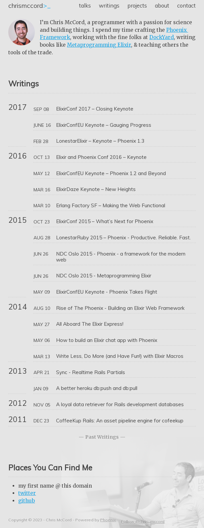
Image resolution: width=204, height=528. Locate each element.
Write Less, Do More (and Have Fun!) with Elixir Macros (119, 356)
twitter (27, 493)
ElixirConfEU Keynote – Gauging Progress (103, 125)
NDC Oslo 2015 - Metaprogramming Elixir (103, 276)
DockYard (161, 37)
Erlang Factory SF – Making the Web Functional (110, 206)
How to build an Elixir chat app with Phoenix (106, 340)
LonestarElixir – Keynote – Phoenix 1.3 (100, 141)
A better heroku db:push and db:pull (96, 388)
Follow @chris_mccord (143, 521)
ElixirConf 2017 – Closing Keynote (94, 109)
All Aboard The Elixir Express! (89, 324)
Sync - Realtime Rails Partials (90, 372)
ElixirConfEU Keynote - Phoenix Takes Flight (106, 292)
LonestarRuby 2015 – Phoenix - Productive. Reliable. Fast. (123, 238)
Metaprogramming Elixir (99, 45)
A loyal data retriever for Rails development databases (120, 405)
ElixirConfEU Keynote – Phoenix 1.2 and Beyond (111, 173)
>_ (29, 5)
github (26, 501)
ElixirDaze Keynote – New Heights (96, 189)
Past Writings (102, 437)
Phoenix (108, 519)
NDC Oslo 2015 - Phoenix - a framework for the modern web (121, 257)
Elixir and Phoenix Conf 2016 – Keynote (101, 157)
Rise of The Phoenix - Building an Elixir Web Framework (120, 308)
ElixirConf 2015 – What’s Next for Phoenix (104, 221)
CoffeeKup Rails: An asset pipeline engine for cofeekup (119, 421)
